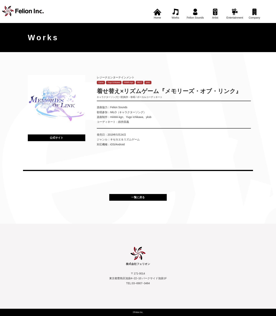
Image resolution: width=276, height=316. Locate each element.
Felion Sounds (195, 17)
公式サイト (56, 137)
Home (157, 17)
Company (254, 17)
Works (175, 17)
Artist (215, 17)
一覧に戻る (138, 197)
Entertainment (234, 17)
